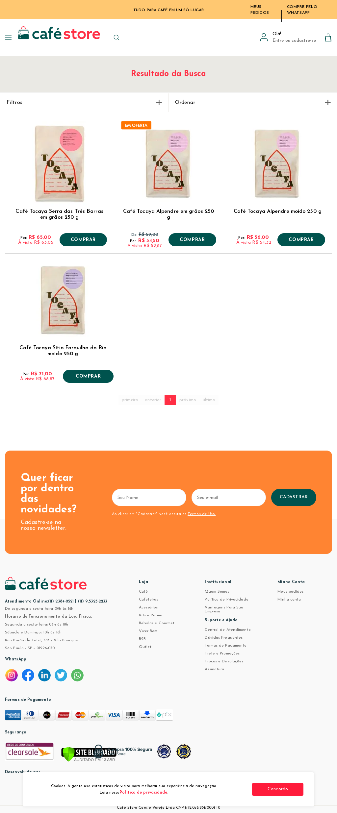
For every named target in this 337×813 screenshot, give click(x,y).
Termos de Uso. (201, 514)
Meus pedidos (290, 592)
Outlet (145, 647)
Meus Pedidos (259, 10)
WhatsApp (15, 659)
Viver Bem (148, 631)
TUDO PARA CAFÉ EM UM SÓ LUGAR (168, 10)
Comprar (83, 240)
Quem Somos (217, 592)
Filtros (84, 102)
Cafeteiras (148, 600)
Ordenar (252, 102)
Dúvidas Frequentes (224, 638)
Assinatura (214, 669)
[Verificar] (89, 755)
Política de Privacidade (226, 600)
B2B (142, 639)
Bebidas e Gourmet (157, 623)
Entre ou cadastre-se (294, 40)
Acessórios (148, 607)
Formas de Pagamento (225, 646)
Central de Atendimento (227, 630)
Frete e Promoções (222, 653)
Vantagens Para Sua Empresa (224, 609)
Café (143, 592)
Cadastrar (311, 497)
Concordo (279, 789)
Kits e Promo (150, 615)
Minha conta (289, 600)
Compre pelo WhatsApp (302, 10)
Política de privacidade (143, 793)
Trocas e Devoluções (224, 661)
